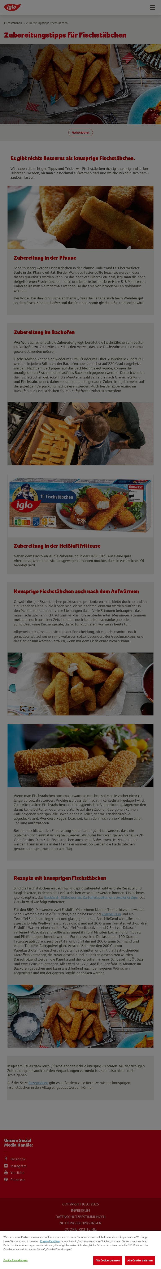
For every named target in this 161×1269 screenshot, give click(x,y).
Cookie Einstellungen (15, 1260)
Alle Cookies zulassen (108, 1260)
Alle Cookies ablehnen (140, 1260)
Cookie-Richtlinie (50, 1241)
